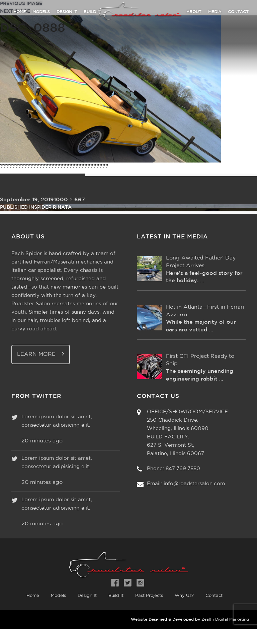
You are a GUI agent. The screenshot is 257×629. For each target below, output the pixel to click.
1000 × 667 (69, 199)
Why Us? (184, 596)
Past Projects (149, 596)
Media (214, 12)
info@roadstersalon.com (194, 484)
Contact (238, 12)
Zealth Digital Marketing (225, 619)
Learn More (40, 353)
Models (41, 12)
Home (19, 12)
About (193, 12)
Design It (67, 12)
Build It (115, 596)
